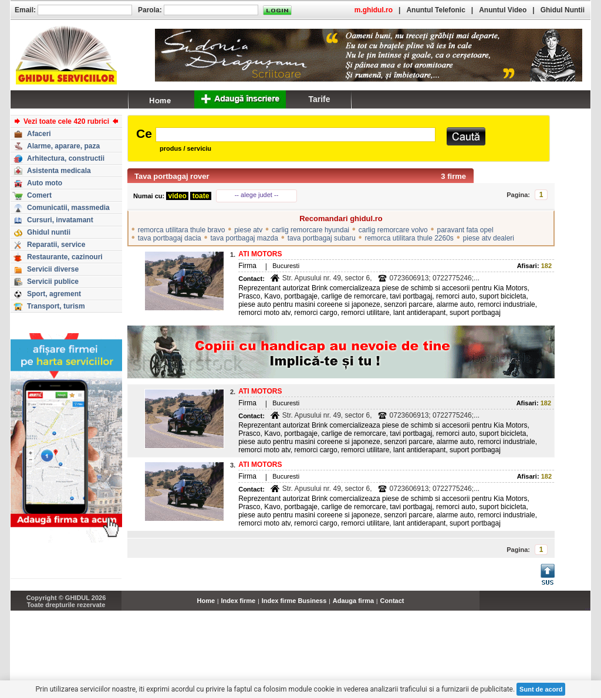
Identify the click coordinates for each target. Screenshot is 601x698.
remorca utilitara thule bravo (181, 230)
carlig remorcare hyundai (310, 230)
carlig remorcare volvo (393, 230)
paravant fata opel (465, 230)
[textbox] (295, 134)
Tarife (319, 99)
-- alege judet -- (257, 194)
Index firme (238, 600)
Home (206, 600)
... (587, 607)
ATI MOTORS (260, 254)
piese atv (248, 230)
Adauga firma (353, 600)
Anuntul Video (502, 10)
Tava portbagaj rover (172, 176)
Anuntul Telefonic (435, 10)
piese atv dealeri (488, 238)
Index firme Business (294, 600)
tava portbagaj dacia (169, 238)
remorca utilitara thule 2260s (408, 238)
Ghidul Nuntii (563, 10)
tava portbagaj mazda (244, 238)
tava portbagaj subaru (322, 238)
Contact (392, 600)
